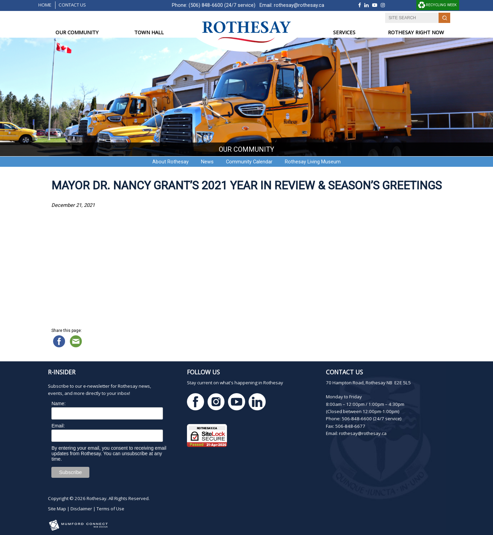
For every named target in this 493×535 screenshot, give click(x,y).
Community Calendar (249, 162)
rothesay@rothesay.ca (299, 5)
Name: (58, 403)
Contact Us (72, 5)
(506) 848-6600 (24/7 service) (222, 5)
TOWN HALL (149, 32)
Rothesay (96, 498)
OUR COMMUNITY (77, 32)
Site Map (57, 509)
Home (44, 5)
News (207, 162)
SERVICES (344, 32)
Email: (58, 425)
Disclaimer (81, 509)
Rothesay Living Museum (313, 162)
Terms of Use (110, 509)
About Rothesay (170, 162)
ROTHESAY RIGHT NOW (416, 32)
